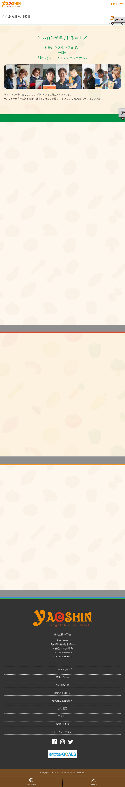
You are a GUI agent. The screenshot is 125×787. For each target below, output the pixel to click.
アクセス (62, 716)
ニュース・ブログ (62, 669)
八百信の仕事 (62, 685)
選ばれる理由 (62, 677)
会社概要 (62, 708)
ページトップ (94, 781)
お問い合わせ (62, 724)
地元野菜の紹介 (62, 692)
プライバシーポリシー (62, 731)
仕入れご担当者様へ (62, 700)
